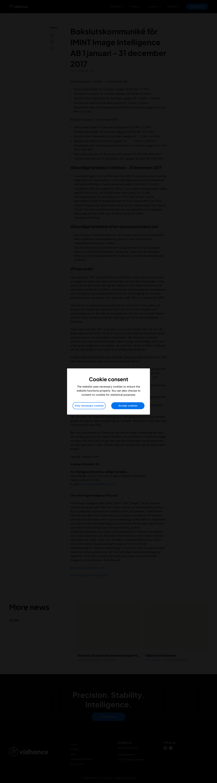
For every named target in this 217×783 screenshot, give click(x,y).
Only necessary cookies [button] (89, 405)
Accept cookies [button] (127, 405)
